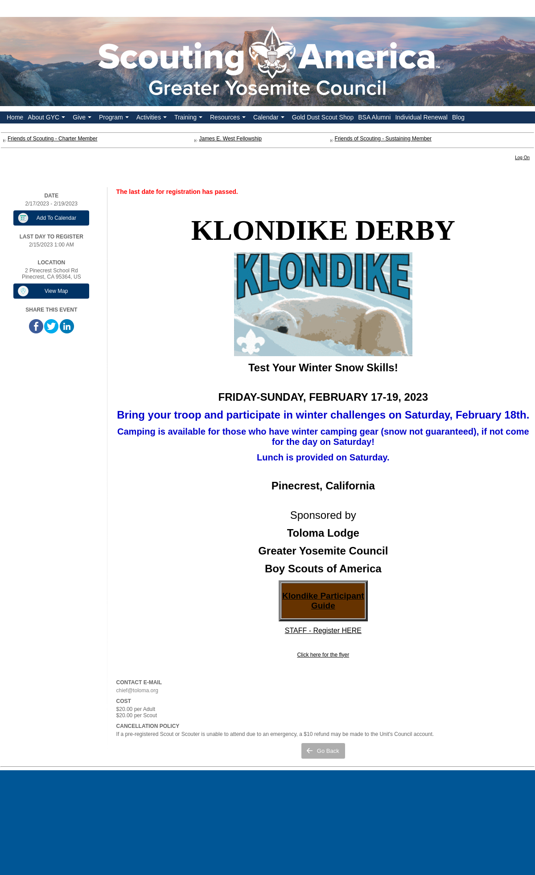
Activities (152, 118)
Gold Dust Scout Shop (323, 117)
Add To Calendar (56, 218)
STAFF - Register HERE (323, 630)
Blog (458, 117)
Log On (522, 157)
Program (115, 118)
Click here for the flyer (323, 655)
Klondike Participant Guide (323, 600)
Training (189, 118)
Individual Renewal (421, 117)
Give (83, 118)
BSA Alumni (374, 117)
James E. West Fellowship (230, 139)
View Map (56, 291)
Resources (228, 118)
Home (15, 117)
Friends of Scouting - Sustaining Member (383, 139)
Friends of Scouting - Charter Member (52, 139)
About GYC (47, 118)
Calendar (269, 118)
